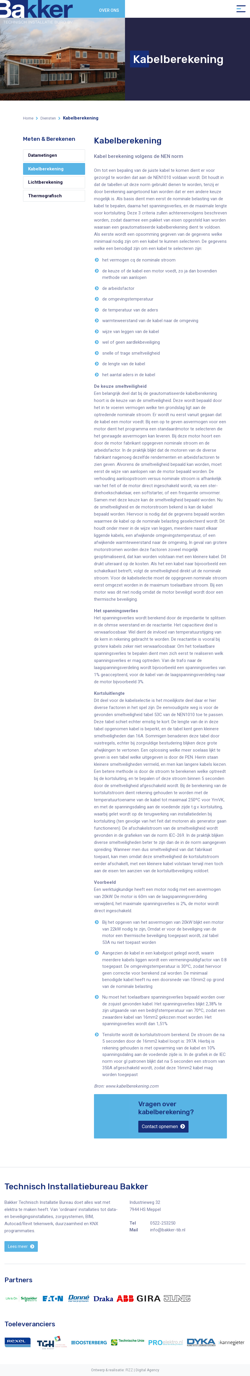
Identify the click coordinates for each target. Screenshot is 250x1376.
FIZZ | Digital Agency (142, 1370)
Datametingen (42, 155)
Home (28, 118)
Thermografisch (45, 195)
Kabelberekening (46, 169)
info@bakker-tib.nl (167, 1230)
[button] (163, 1127)
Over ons (109, 10)
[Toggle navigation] (241, 9)
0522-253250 (163, 1223)
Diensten (48, 118)
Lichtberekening (45, 182)
